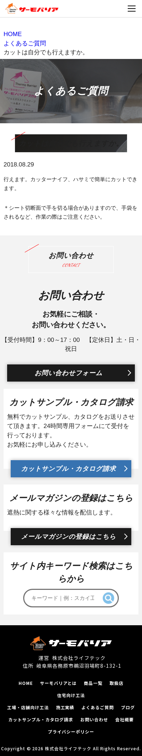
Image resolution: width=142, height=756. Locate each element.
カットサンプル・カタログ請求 (68, 468)
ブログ (128, 707)
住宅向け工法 (71, 695)
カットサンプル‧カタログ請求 (40, 719)
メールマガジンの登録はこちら (68, 536)
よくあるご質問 (97, 707)
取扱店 (116, 683)
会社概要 (124, 719)
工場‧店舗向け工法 (28, 707)
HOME (26, 683)
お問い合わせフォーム (68, 373)
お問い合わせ (94, 719)
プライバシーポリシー (71, 731)
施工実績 (65, 707)
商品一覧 (93, 683)
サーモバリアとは (58, 683)
